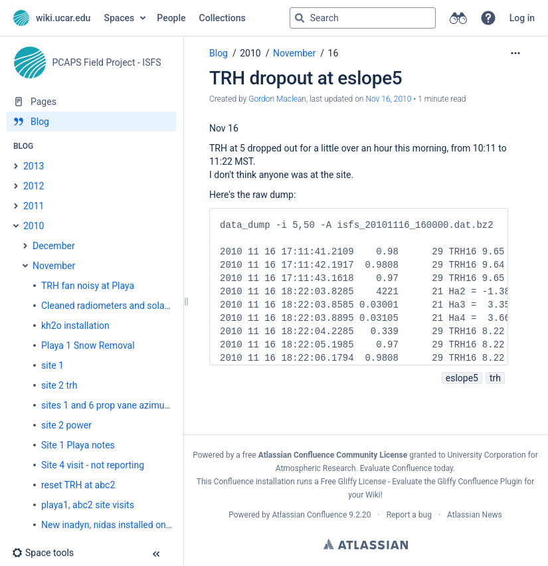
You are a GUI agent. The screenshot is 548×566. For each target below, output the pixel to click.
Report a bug (409, 514)
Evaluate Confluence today (406, 468)
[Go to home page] (52, 18)
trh (495, 378)
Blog (218, 53)
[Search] (299, 18)
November (294, 53)
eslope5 (462, 378)
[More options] (515, 53)
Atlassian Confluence (309, 514)
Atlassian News (474, 514)
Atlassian (365, 544)
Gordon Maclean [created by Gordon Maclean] (277, 99)
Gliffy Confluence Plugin (479, 481)
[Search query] (363, 18)
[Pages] (91, 102)
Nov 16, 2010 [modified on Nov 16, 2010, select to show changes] (388, 99)
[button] (488, 18)
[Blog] (91, 122)
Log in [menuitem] (522, 18)
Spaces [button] (119, 18)
